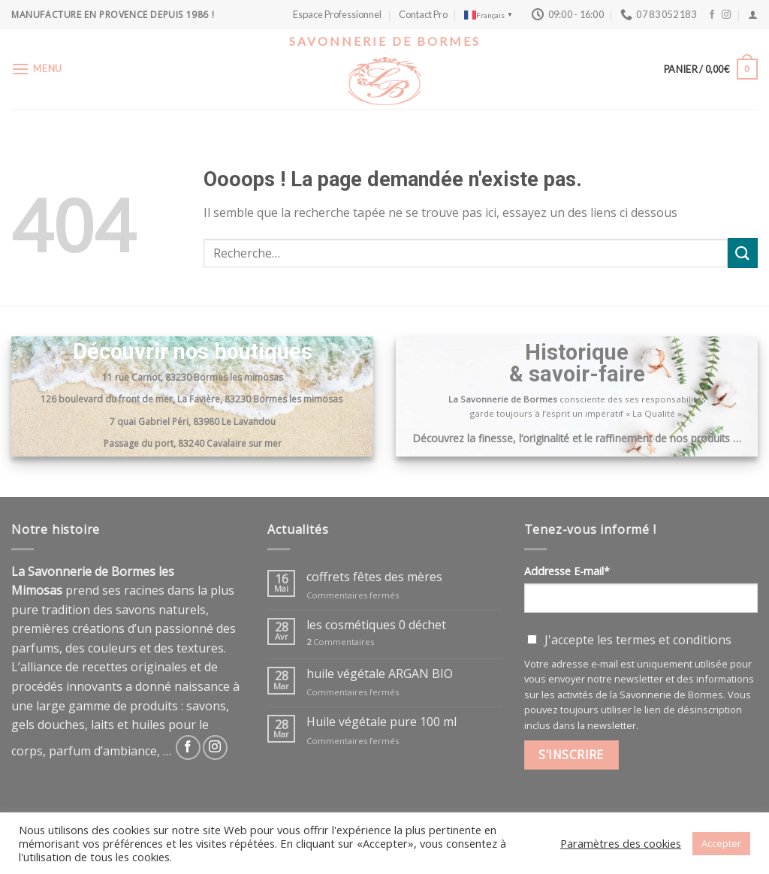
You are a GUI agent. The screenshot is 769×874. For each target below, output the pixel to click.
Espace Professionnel (337, 14)
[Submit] (743, 252)
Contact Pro (423, 14)
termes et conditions (673, 639)
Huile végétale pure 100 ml (381, 722)
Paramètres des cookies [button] (620, 843)
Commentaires (340, 641)
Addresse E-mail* (567, 571)
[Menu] (36, 68)
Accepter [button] (721, 843)
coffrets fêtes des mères (374, 577)
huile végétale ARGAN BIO (379, 674)
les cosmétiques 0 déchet (376, 625)
